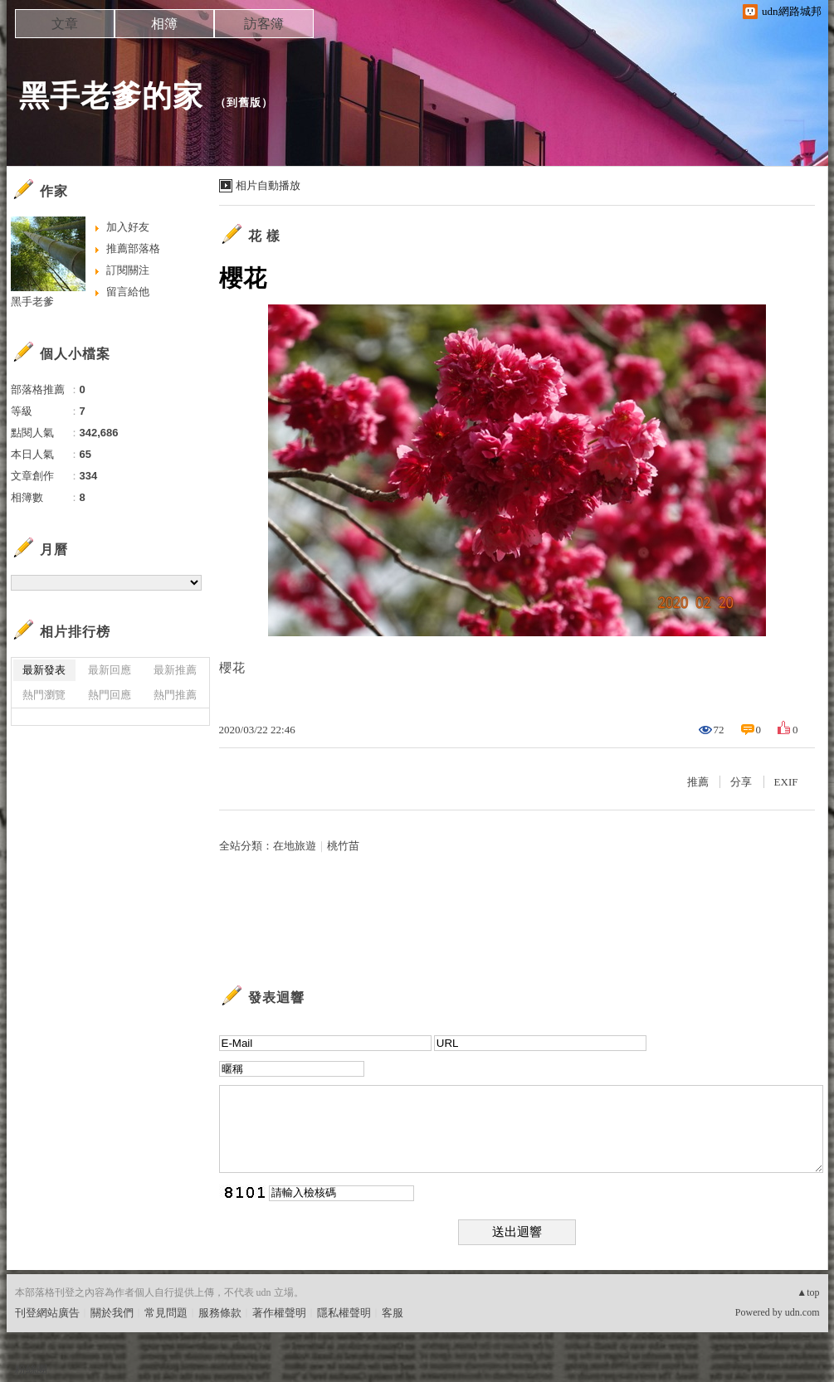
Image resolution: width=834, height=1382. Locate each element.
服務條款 (219, 1313)
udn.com (802, 1312)
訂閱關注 (127, 270)
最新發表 (44, 670)
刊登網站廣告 (47, 1313)
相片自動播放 (268, 185)
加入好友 (127, 227)
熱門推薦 (175, 695)
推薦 (698, 782)
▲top (808, 1292)
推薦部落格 (133, 248)
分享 (741, 782)
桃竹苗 (343, 845)
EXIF (786, 782)
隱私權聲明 (344, 1313)
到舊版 (244, 102)
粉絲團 (31, 1369)
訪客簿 (264, 24)
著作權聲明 (279, 1313)
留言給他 (127, 291)
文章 (64, 24)
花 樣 (264, 236)
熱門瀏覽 (44, 695)
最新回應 (109, 670)
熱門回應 (109, 695)
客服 (392, 1313)
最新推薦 (175, 670)
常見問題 (166, 1313)
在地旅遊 (294, 845)
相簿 (164, 24)
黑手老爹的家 (111, 96)
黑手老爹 (32, 301)
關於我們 (112, 1313)
